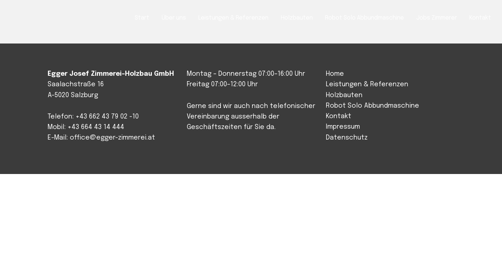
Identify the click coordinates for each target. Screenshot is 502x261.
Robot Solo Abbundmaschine (372, 106)
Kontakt (338, 116)
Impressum (343, 127)
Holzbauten (344, 95)
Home (335, 74)
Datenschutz (347, 137)
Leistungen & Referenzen (367, 84)
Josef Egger (42, 18)
